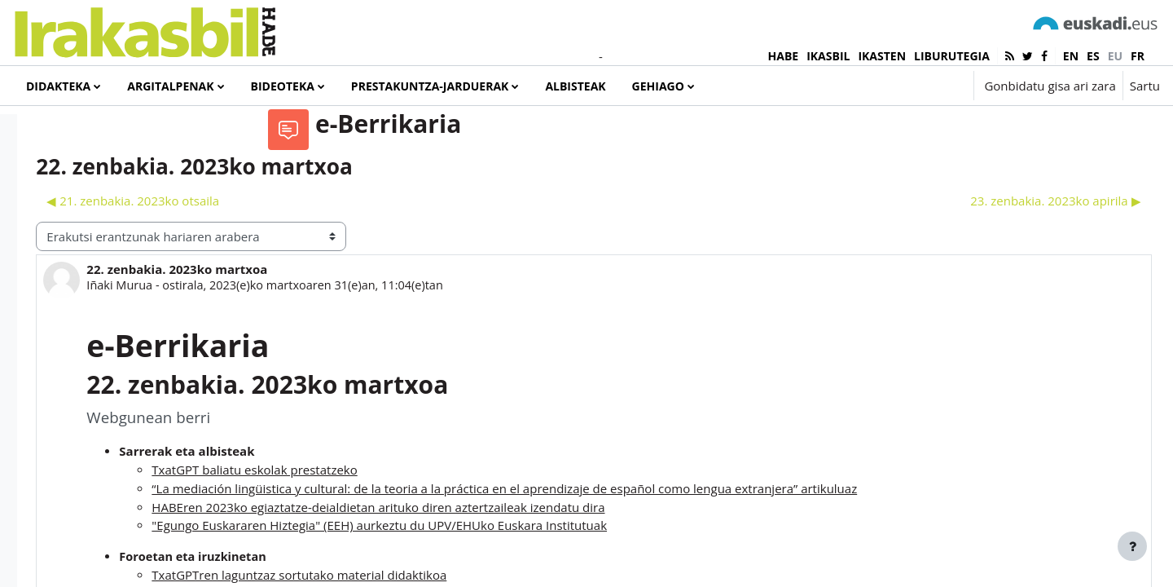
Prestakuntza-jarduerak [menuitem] (430, 86)
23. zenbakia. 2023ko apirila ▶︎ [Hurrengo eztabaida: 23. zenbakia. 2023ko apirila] (1019, 262)
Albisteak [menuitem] (575, 86)
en (1071, 56)
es (1093, 56)
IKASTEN (882, 56)
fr (1137, 56)
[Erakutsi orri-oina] (1132, 546)
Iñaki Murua (348, 346)
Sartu (1145, 85)
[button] (912, 85)
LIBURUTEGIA (952, 56)
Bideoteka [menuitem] (282, 86)
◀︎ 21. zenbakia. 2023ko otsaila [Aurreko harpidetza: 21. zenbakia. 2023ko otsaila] (361, 262)
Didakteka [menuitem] (58, 86)
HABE (783, 56)
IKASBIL (828, 56)
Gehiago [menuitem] (658, 86)
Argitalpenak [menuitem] (170, 86)
